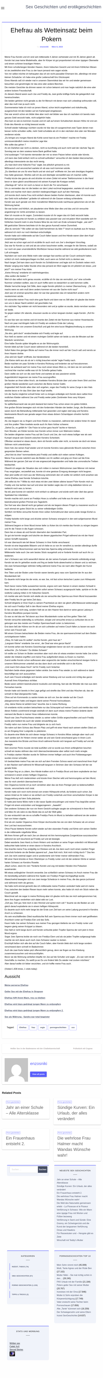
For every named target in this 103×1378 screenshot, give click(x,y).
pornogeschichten (58, 1036)
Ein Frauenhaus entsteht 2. (69, 1202)
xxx (73, 1036)
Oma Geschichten (20, 1285)
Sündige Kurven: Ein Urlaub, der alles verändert (76, 1122)
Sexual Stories (16, 1358)
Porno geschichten (13, 1111)
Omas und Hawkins (66, 1239)
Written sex (15, 1352)
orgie (42, 1036)
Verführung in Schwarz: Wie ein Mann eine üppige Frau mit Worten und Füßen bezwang (74, 1221)
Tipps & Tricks (19, 1303)
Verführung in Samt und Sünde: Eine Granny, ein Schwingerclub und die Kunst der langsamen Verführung (74, 1232)
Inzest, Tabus (18, 1275)
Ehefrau (22, 1036)
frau (33, 1036)
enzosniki (44, 56)
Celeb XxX (15, 1355)
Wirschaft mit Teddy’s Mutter (70, 1249)
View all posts (38, 1083)
